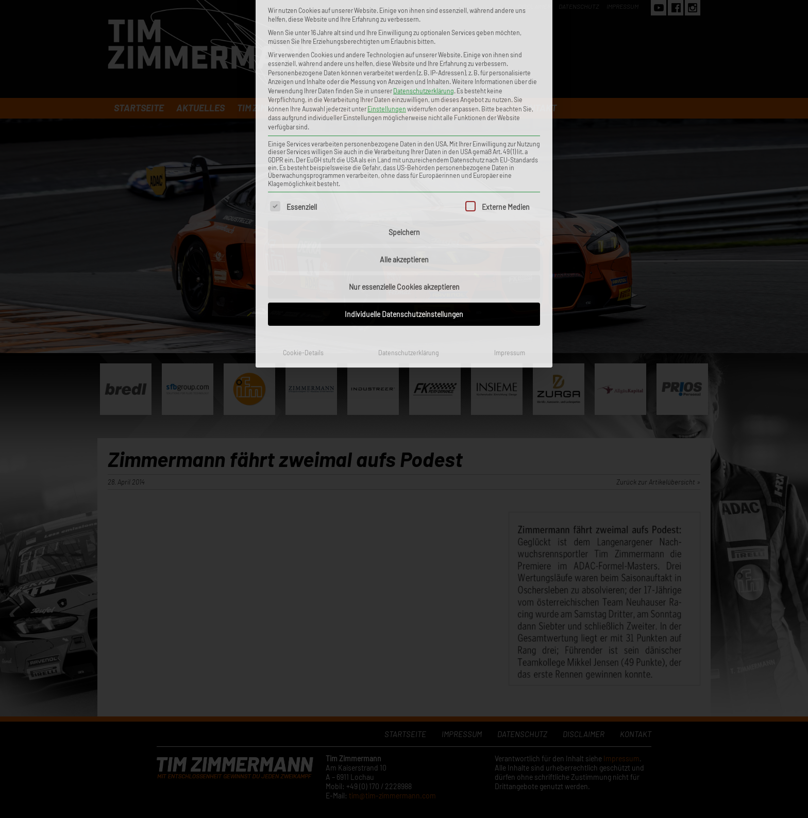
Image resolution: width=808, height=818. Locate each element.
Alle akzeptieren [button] (404, 148)
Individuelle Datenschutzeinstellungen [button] (404, 203)
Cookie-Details (303, 241)
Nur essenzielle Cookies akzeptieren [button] (404, 176)
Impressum (509, 241)
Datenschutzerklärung (408, 241)
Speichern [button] (404, 121)
